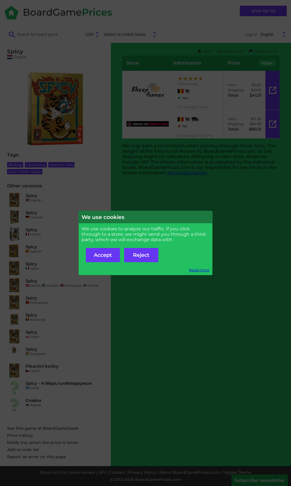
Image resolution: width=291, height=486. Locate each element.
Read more (199, 270)
